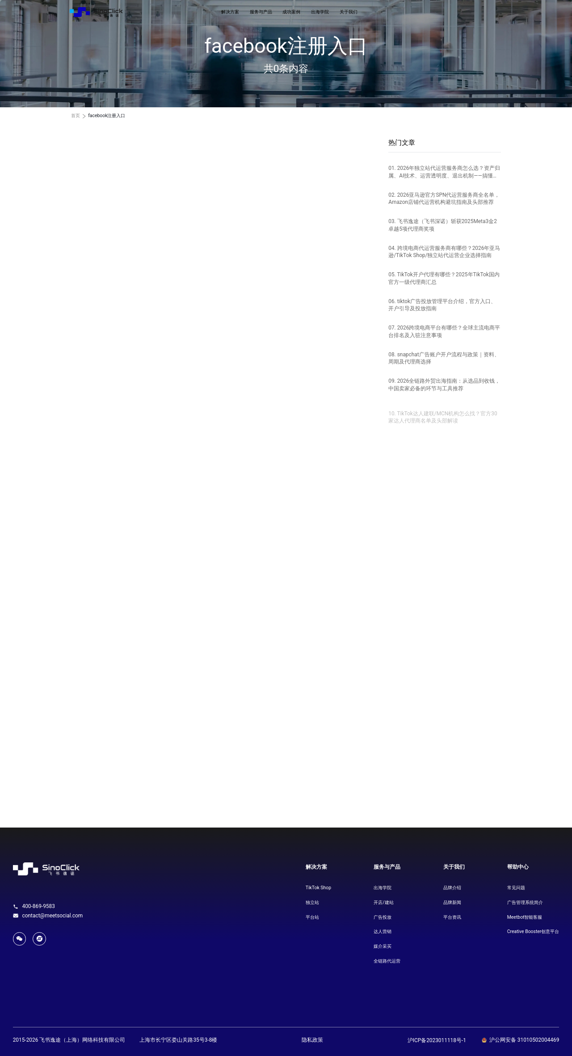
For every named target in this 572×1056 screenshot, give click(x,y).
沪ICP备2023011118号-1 (437, 1040)
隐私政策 (312, 1040)
